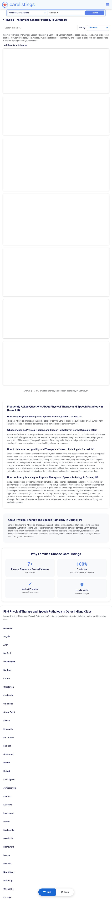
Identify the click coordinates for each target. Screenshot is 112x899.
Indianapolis (9, 562)
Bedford (7, 436)
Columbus (8, 486)
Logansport (8, 596)
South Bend (8, 705)
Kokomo (7, 579)
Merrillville (8, 621)
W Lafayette (9, 730)
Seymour (7, 697)
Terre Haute (8, 722)
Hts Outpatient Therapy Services (24, 54)
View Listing (86, 58)
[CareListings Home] (26, 5)
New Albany (9, 655)
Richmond (8, 688)
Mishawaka (8, 629)
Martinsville (8, 613)
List (47, 892)
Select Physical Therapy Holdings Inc (26, 89)
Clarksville (8, 478)
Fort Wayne (8, 520)
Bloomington (9, 444)
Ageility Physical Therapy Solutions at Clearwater (33, 106)
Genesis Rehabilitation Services (23, 71)
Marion (6, 604)
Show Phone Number (86, 53)
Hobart (6, 554)
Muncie (6, 638)
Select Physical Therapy (19, 159)
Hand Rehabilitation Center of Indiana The (29, 124)
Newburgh (8, 663)
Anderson (7, 411)
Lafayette (7, 587)
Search (95, 13)
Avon (5, 427)
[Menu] (107, 4)
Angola (6, 419)
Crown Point (9, 495)
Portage (7, 680)
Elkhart (6, 503)
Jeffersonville (9, 571)
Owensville (8, 671)
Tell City (7, 714)
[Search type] (27, 13)
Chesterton (8, 470)
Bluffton (7, 453)
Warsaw (7, 739)
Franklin (7, 528)
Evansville (8, 512)
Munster (7, 646)
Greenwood (8, 537)
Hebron (6, 545)
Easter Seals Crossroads (19, 141)
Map (65, 892)
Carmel (6, 461)
